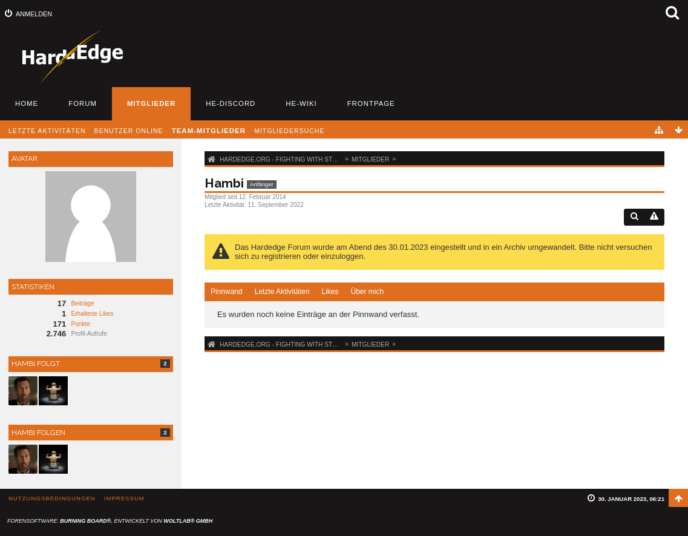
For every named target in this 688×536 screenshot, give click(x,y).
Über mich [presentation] (367, 291)
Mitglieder (151, 103)
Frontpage (371, 103)
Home (26, 103)
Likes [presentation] (329, 291)
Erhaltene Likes (92, 313)
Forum (82, 103)
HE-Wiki (301, 103)
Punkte (80, 324)
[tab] (227, 292)
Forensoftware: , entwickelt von (109, 521)
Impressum (124, 498)
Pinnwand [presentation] (227, 291)
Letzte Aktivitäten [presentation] (282, 291)
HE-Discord (230, 103)
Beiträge (82, 303)
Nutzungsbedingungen (52, 498)
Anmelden (34, 14)
